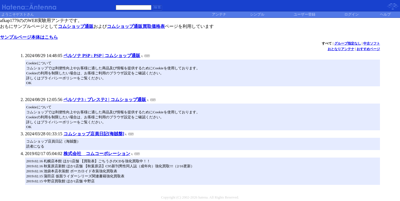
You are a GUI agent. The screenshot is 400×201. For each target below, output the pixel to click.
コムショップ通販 (76, 26)
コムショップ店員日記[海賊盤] (93, 133)
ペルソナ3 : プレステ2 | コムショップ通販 (104, 99)
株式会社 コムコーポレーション (96, 153)
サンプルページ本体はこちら (29, 37)
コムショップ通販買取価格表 (136, 26)
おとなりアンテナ (341, 49)
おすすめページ (368, 49)
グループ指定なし (347, 43)
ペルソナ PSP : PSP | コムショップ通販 (101, 55)
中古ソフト (371, 43)
